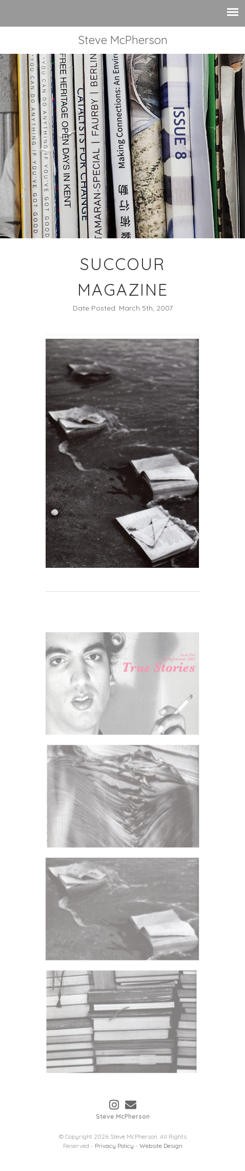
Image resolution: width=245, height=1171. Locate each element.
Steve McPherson (123, 40)
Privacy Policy (114, 1145)
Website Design (160, 1145)
